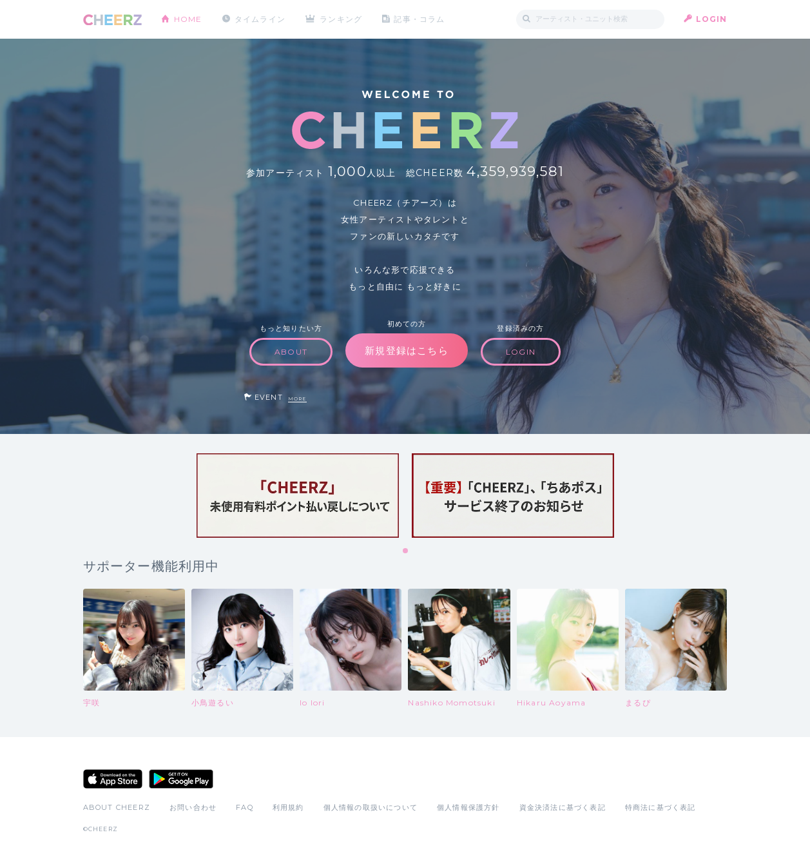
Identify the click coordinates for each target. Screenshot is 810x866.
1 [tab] (406, 551)
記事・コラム (419, 19)
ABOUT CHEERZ (116, 807)
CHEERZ (112, 19)
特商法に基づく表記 (660, 807)
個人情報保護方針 (468, 807)
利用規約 (288, 807)
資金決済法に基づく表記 (562, 807)
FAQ (244, 807)
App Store (112, 779)
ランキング (341, 19)
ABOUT (291, 352)
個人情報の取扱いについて (370, 807)
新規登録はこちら (406, 350)
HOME (188, 19)
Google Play (181, 779)
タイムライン (260, 19)
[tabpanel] (298, 495)
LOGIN (712, 19)
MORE (297, 399)
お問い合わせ (193, 807)
